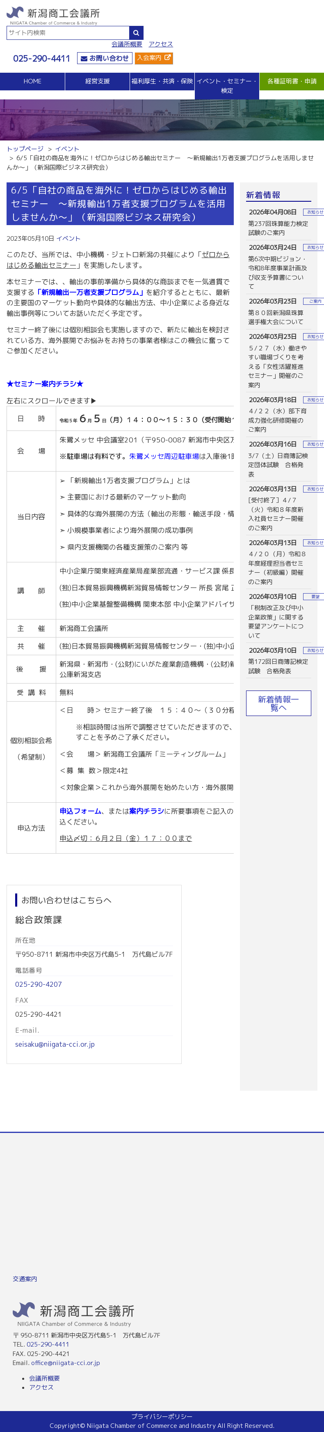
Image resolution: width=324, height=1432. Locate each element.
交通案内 (25, 1279)
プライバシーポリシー (162, 1416)
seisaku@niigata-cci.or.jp (55, 1044)
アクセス (160, 44)
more (279, 222)
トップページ (25, 149)
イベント (67, 149)
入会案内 (149, 57)
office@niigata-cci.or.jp (65, 1362)
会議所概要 (127, 44)
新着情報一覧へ (278, 703)
